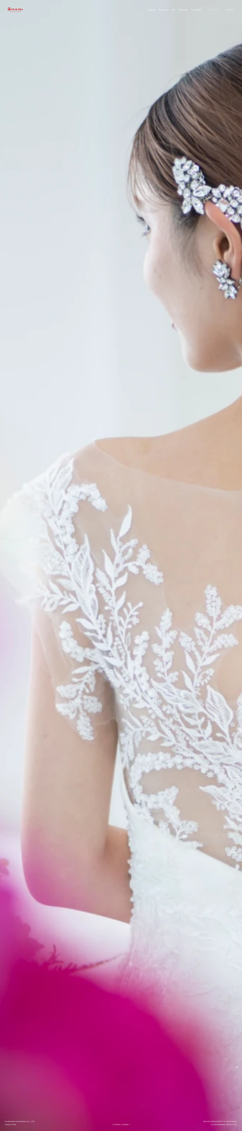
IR (173, 9)
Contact (196, 9)
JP (209, 9)
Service (163, 9)
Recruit (183, 9)
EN (217, 9)
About (151, 9)
